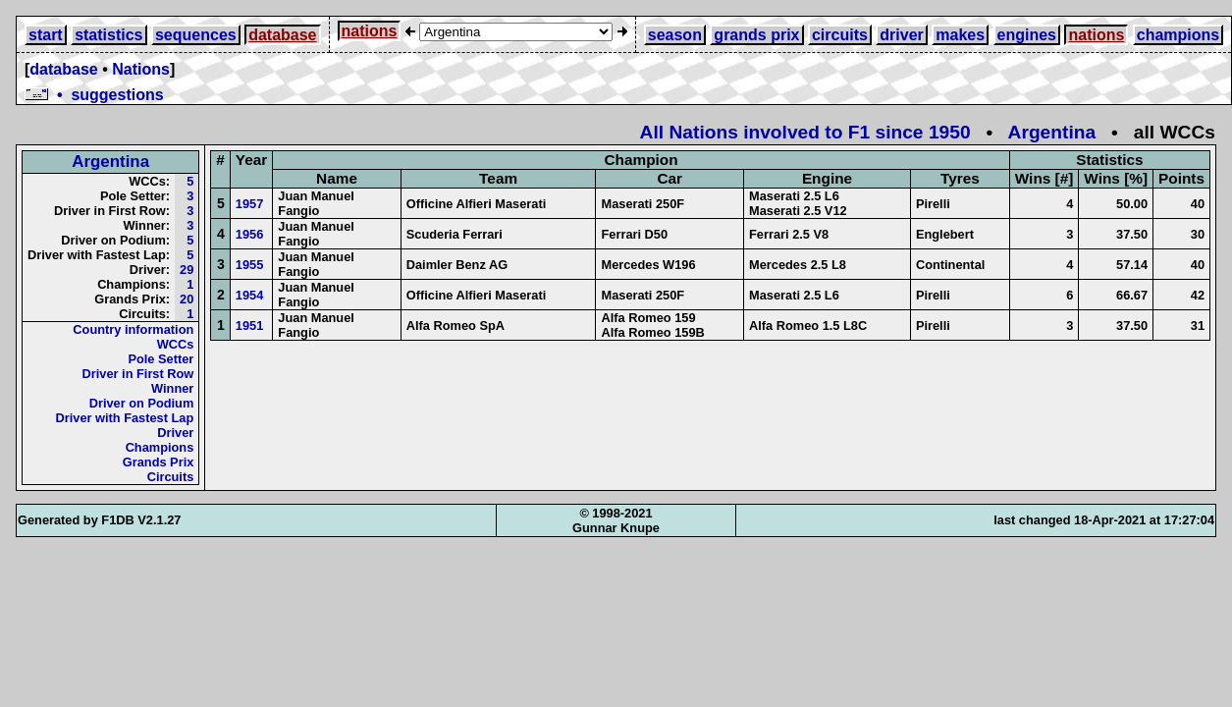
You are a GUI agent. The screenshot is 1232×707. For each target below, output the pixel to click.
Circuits (170, 476)
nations (370, 31)
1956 (249, 234)
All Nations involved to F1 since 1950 (805, 132)
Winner (172, 388)
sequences (196, 35)
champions (1178, 35)
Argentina (1052, 132)
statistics (108, 35)
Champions (160, 447)
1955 (249, 264)
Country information (133, 329)
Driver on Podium (141, 403)
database (282, 35)
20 (186, 299)
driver (901, 35)
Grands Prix (158, 462)
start (45, 35)
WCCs (175, 344)
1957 (249, 203)
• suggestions (94, 94)
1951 (249, 325)
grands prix (756, 35)
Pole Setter (160, 359)
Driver (175, 432)
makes (960, 35)
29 (186, 269)
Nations (141, 69)
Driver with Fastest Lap (125, 417)
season (675, 35)
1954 (249, 295)
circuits (840, 35)
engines (1026, 35)
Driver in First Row (138, 373)
